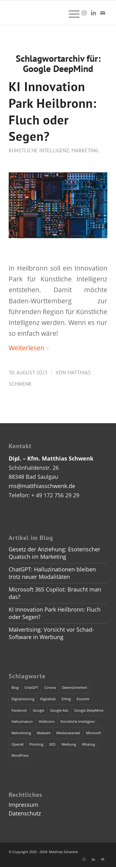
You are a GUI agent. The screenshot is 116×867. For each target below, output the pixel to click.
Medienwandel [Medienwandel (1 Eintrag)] (68, 732)
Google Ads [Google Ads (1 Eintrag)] (59, 710)
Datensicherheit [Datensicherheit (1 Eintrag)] (74, 687)
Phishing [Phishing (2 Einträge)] (36, 744)
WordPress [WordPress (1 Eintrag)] (19, 755)
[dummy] (48, 12)
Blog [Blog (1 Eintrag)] (15, 687)
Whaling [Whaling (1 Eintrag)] (88, 744)
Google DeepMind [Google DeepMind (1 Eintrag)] (88, 710)
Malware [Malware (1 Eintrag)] (43, 732)
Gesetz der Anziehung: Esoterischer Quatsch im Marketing (54, 552)
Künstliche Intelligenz (39, 150)
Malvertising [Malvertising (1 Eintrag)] (21, 732)
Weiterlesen (30, 347)
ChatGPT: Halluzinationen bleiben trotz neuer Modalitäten (52, 573)
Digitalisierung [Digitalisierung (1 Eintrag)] (22, 699)
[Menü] (70, 12)
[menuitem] (70, 12)
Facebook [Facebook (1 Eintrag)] (19, 710)
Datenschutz (25, 813)
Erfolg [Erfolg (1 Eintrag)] (66, 699)
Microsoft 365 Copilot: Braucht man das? (55, 593)
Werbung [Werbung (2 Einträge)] (69, 744)
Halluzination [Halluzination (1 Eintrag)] (22, 721)
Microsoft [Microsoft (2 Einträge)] (93, 732)
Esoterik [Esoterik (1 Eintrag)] (83, 699)
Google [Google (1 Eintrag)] (38, 710)
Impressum (23, 804)
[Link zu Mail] (102, 13)
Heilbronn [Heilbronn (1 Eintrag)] (47, 721)
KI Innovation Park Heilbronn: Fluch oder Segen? (53, 111)
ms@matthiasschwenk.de (42, 486)
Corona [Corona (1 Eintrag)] (50, 687)
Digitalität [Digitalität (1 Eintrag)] (48, 699)
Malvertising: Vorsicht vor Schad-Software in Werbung (51, 633)
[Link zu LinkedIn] (93, 13)
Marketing (84, 150)
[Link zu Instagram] (84, 13)
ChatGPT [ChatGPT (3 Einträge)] (31, 687)
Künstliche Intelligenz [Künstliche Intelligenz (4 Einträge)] (78, 721)
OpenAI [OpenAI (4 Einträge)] (17, 744)
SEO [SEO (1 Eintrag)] (52, 744)
